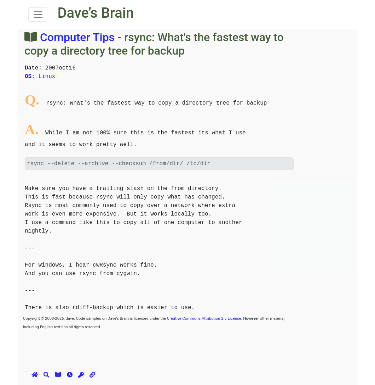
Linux (40, 76)
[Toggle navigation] (38, 14)
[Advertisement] (152, 347)
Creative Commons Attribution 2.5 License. (204, 318)
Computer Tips (77, 37)
